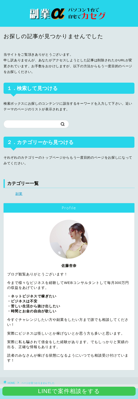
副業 (19, 194)
